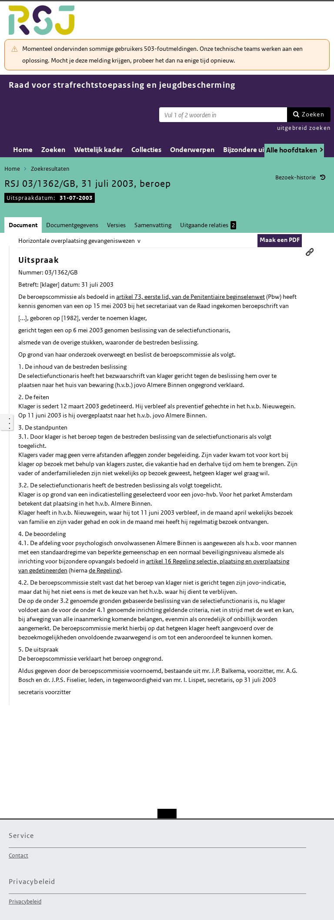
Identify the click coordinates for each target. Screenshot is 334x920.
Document (23, 225)
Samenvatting (152, 225)
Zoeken (313, 114)
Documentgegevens (72, 225)
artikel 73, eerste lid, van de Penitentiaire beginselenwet (190, 297)
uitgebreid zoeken (304, 128)
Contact (18, 855)
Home (23, 149)
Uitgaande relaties (208, 225)
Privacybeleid (25, 901)
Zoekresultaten (50, 168)
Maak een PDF (280, 240)
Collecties (146, 149)
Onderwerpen (192, 149)
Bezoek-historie (295, 177)
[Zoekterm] (223, 114)
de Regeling (104, 570)
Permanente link (310, 252)
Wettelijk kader (98, 149)
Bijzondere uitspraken (257, 149)
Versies (116, 225)
